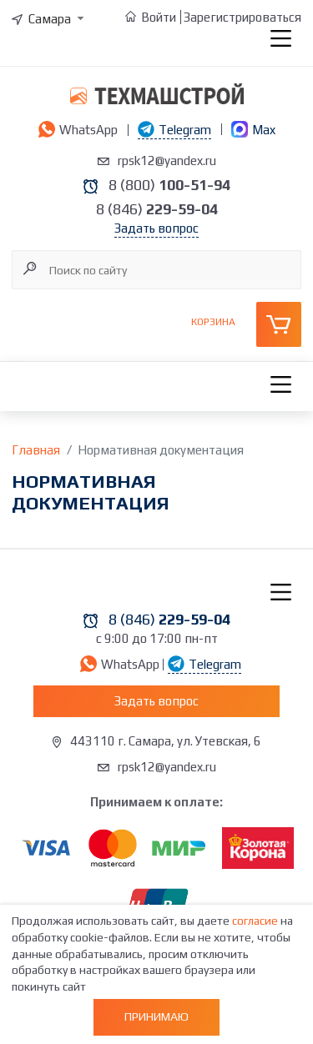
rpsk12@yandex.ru (167, 160)
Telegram (174, 129)
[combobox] (50, 19)
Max (253, 129)
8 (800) (169, 184)
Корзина (213, 322)
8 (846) (157, 209)
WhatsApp (78, 129)
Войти (158, 17)
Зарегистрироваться (242, 17)
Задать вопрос (156, 228)
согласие (255, 920)
